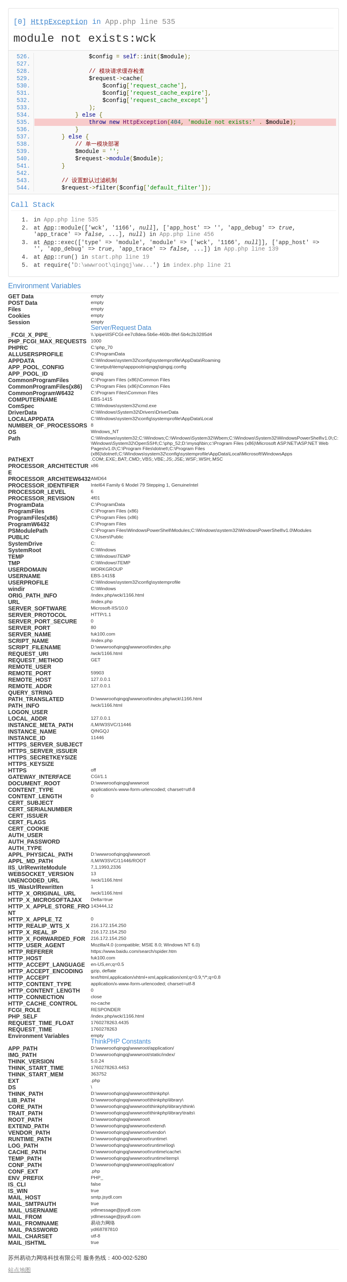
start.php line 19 (120, 257)
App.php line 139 (251, 249)
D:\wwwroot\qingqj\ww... (114, 265)
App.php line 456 (187, 234)
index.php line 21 (202, 265)
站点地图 (19, 1270)
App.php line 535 (140, 22)
